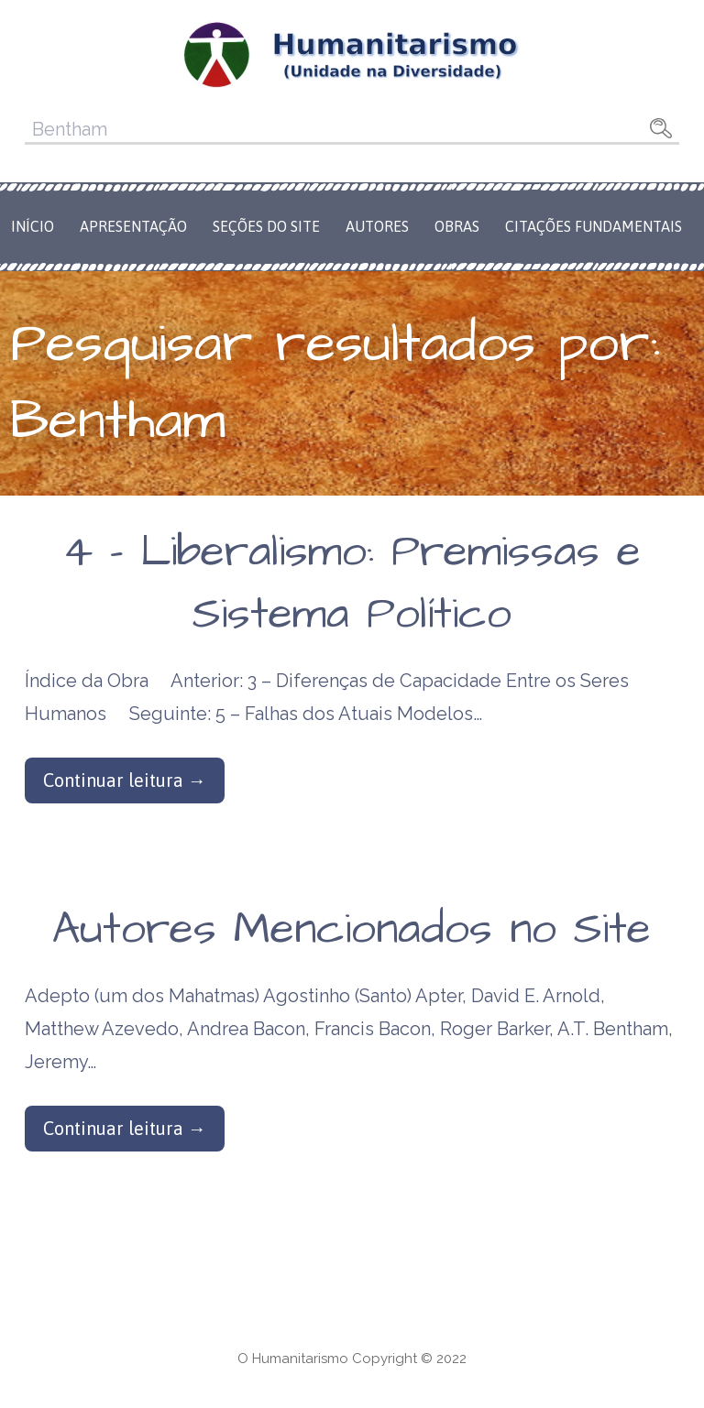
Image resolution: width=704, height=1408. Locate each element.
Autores (377, 226)
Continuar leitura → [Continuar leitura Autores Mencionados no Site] (124, 1128)
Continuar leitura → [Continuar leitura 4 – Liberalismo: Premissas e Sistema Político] (124, 780)
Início (32, 226)
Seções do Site (266, 226)
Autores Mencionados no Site (351, 930)
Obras (456, 226)
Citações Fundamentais (593, 226)
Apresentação (133, 226)
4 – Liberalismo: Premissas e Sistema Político (352, 583)
